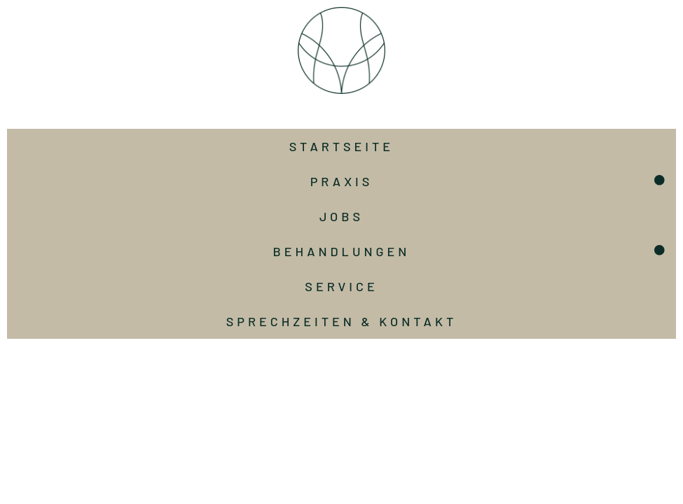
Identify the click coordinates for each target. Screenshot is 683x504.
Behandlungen (342, 251)
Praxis (341, 181)
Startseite (341, 146)
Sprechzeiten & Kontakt (341, 321)
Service (341, 286)
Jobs (341, 216)
